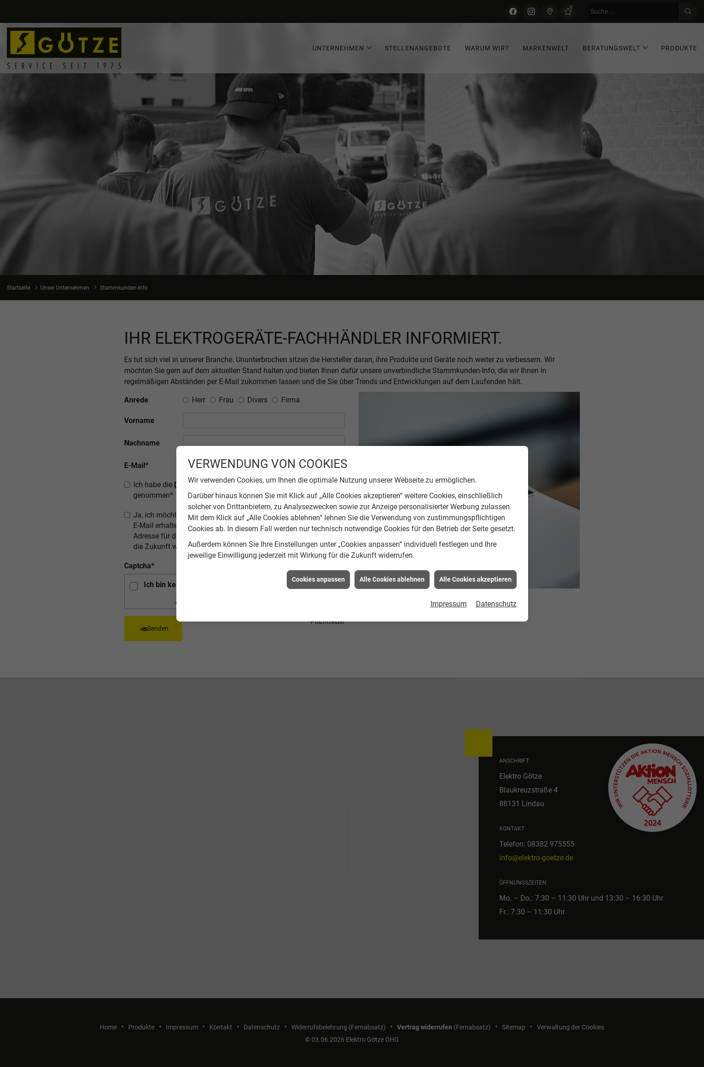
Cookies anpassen (318, 558)
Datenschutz (496, 583)
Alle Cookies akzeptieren (475, 558)
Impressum (449, 583)
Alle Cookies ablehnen (392, 558)
